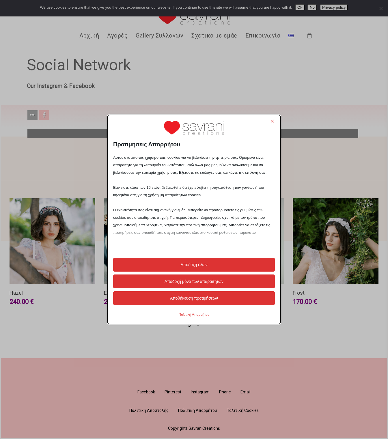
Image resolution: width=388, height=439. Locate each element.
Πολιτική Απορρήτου (194, 315)
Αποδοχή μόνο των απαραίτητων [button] (194, 281)
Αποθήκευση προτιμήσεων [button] (194, 298)
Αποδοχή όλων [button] (193, 264)
